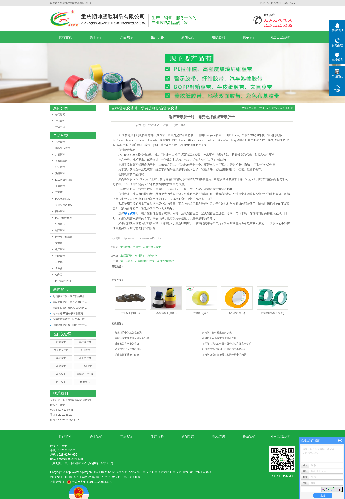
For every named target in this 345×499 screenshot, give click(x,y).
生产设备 (157, 37)
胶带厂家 (140, 247)
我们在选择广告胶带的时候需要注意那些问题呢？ (147, 260)
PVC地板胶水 (62, 198)
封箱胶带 (60, 154)
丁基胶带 (60, 186)
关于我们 (96, 37)
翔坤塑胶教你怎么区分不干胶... (70, 319)
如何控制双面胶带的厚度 (128, 349)
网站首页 (65, 37)
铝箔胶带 (60, 230)
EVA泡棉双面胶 (63, 179)
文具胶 (59, 243)
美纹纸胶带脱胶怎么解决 (128, 332)
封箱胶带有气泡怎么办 (127, 343)
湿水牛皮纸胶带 (63, 236)
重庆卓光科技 (132, 477)
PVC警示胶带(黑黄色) (166, 313)
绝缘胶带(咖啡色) (130, 313)
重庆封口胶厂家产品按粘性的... (70, 307)
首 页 (262, 108)
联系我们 (249, 37)
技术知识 (60, 127)
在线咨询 (218, 37)
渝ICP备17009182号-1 (64, 477)
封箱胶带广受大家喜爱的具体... (70, 296)
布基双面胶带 (61, 350)
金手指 (59, 268)
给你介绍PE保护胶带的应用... (69, 313)
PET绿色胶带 (85, 366)
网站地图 (276, 2)
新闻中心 (274, 108)
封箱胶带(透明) (201, 313)
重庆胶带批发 (127, 247)
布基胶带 (60, 141)
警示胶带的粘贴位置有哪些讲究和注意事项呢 (226, 343)
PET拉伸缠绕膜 (63, 217)
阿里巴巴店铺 (280, 37)
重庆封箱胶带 (163, 472)
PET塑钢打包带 (63, 281)
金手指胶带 (85, 358)
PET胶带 (61, 382)
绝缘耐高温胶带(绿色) (272, 313)
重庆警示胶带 (153, 247)
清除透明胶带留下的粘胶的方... (70, 324)
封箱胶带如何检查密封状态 (217, 332)
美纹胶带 (61, 358)
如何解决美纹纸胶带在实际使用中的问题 (224, 354)
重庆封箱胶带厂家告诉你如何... (70, 302)
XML (292, 2)
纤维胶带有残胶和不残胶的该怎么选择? (223, 349)
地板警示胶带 (62, 148)
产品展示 (126, 37)
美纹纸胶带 (61, 160)
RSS (285, 2)
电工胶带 (60, 249)
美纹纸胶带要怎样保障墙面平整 (132, 338)
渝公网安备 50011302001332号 (89, 481)
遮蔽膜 (59, 192)
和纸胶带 (60, 255)
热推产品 (56, 481)
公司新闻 (60, 114)
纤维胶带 (60, 224)
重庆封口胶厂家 (85, 374)
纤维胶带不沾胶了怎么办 (128, 354)
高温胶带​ (60, 211)
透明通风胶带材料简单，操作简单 (138, 255)
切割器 (59, 274)
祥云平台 (102, 477)
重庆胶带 (148, 472)
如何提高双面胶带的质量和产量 (219, 338)
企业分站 (264, 2)
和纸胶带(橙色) (237, 313)
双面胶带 (60, 167)
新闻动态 (187, 37)
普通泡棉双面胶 (63, 205)
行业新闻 (60, 120)
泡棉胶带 (60, 173)
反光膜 (59, 262)
